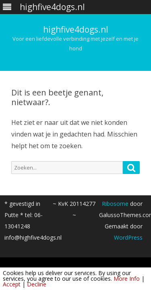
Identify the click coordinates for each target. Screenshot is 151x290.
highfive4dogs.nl (75, 29)
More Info (127, 278)
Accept (12, 284)
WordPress (128, 237)
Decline (36, 284)
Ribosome (115, 203)
